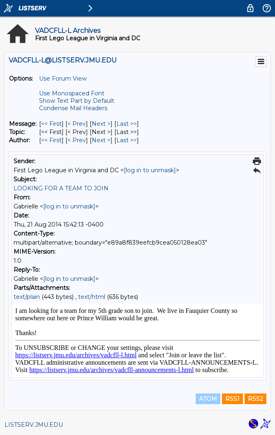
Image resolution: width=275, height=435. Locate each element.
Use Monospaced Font (71, 93)
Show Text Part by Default (76, 100)
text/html (91, 297)
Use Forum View (63, 78)
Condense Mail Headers (73, 108)
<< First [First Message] (51, 123)
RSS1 (232, 399)
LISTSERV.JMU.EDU (34, 424)
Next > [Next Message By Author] (101, 140)
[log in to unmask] (150, 170)
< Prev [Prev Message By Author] (76, 140)
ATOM (208, 399)
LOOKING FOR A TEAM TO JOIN (61, 188)
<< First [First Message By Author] (51, 140)
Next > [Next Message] (101, 123)
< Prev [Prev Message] (76, 123)
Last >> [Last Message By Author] (126, 140)
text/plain (27, 297)
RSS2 (255, 399)
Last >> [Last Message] (126, 123)
